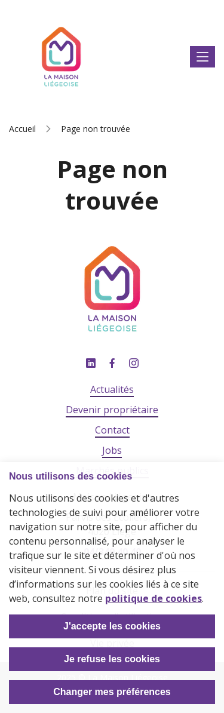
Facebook (112, 363)
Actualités (112, 389)
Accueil (22, 128)
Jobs (112, 450)
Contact (112, 430)
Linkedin (91, 363)
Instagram (134, 363)
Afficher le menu (202, 57)
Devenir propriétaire (112, 409)
